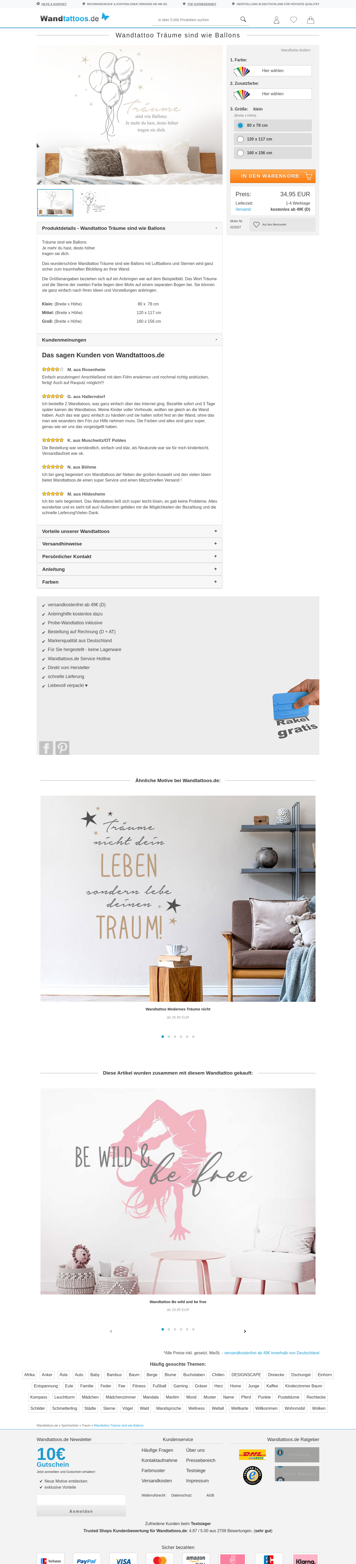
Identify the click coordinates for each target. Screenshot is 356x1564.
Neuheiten (48, 44)
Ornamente (271, 33)
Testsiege (196, 1329)
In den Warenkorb (277, 209)
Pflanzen (120, 33)
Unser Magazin (304, 1334)
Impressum (197, 1339)
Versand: (244, 241)
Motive (239, 33)
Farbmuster (153, 1329)
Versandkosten (157, 1339)
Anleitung (302, 1315)
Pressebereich (200, 1319)
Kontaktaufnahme (158, 1319)
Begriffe (154, 33)
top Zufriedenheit (201, 4)
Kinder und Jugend (198, 33)
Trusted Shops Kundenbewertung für (135, 1388)
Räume (45, 33)
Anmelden (81, 1368)
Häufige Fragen (157, 1309)
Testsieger (201, 1381)
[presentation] (112, 1201)
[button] (163, 906)
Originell (308, 33)
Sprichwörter (81, 33)
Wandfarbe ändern (295, 82)
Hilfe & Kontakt (54, 4)
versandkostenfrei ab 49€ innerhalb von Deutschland (271, 1222)
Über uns (195, 1309)
